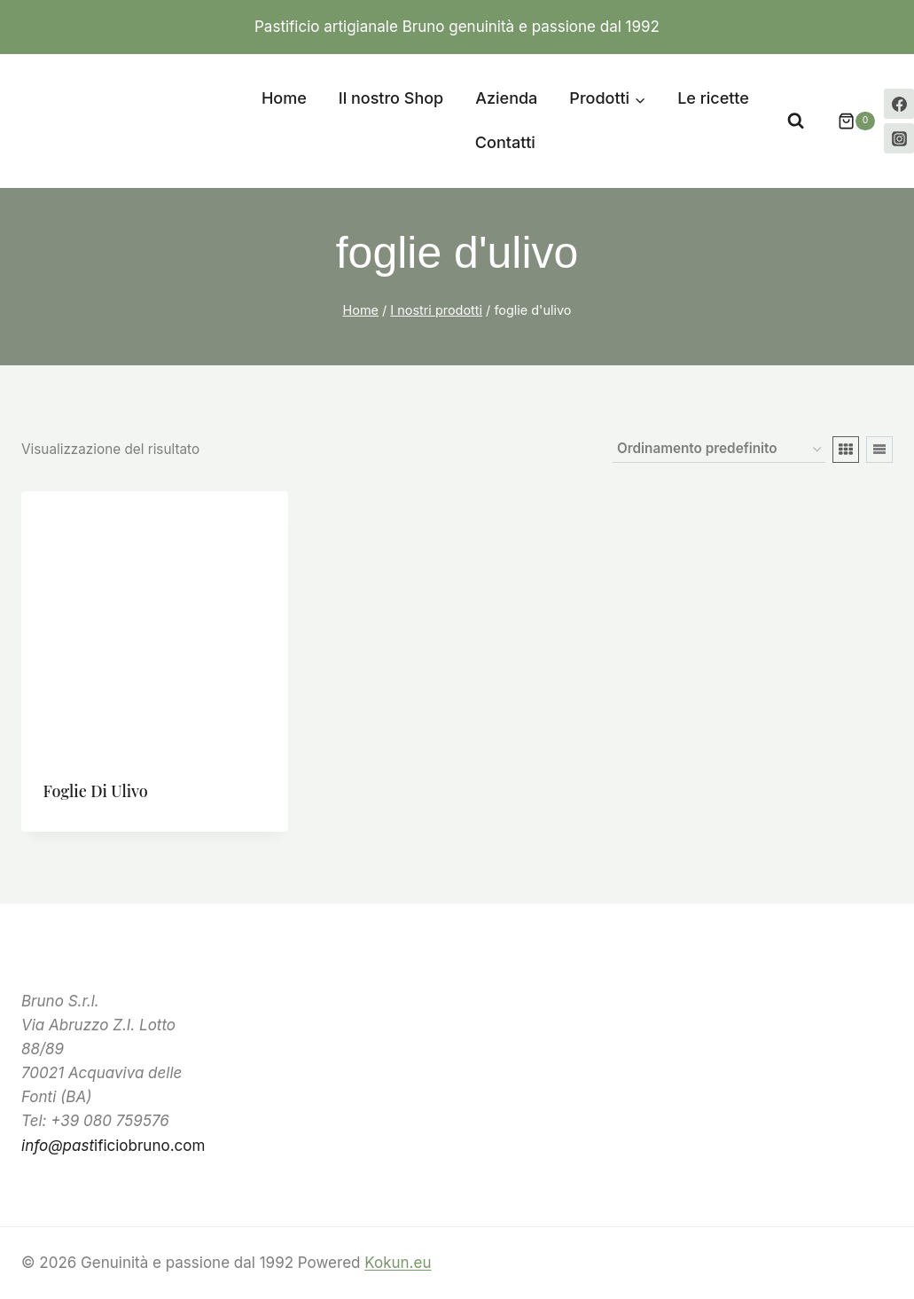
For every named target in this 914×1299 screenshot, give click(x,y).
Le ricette (713, 98)
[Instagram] (899, 138)
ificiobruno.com (113, 1145)
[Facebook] (899, 104)
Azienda (506, 98)
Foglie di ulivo (95, 791)
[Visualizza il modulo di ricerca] (795, 121)
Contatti (505, 142)
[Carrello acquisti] (847, 121)
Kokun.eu (397, 1263)
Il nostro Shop (391, 98)
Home (284, 98)
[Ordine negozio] (719, 449)
